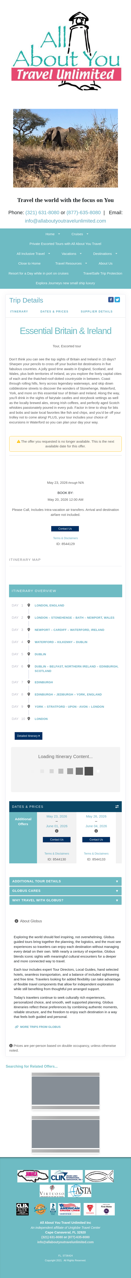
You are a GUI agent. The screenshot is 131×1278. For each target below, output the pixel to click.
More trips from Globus (38, 1027)
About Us (106, 263)
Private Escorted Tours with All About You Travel (65, 244)
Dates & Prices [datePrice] (54, 311)
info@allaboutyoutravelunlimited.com (65, 221)
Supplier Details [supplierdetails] (97, 311)
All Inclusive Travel (31, 254)
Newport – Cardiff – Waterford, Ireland (69, 630)
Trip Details (26, 300)
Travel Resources (68, 263)
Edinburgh (44, 682)
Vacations (69, 254)
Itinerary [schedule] (19, 311)
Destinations (102, 254)
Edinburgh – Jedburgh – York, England (68, 694)
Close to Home (29, 263)
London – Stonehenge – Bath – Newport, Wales (75, 617)
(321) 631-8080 (42, 212)
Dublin (40, 654)
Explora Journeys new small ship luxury (65, 283)
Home (50, 234)
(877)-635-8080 (84, 212)
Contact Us (65, 528)
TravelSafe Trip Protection (102, 273)
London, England (49, 605)
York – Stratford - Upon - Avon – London (69, 706)
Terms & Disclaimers (65, 538)
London (41, 719)
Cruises (77, 234)
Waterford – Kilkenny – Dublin (61, 642)
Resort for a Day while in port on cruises (39, 273)
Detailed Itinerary (28, 736)
